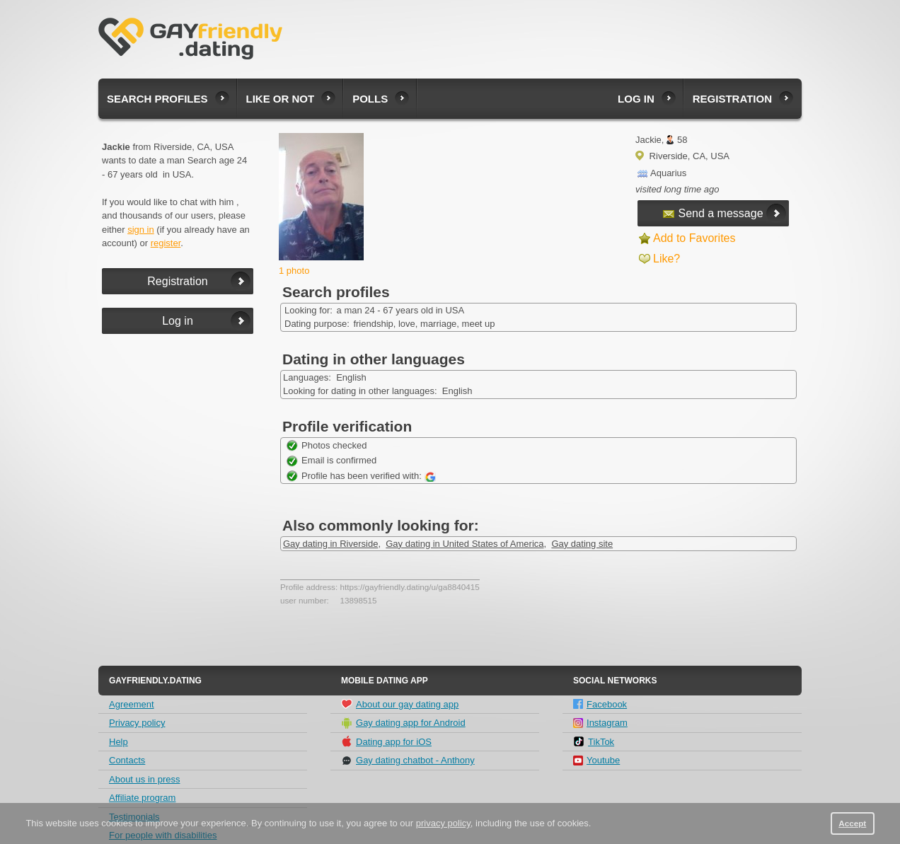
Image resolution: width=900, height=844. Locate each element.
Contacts (127, 760)
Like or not (280, 99)
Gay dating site (582, 543)
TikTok (593, 741)
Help (118, 741)
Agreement (131, 704)
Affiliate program (142, 797)
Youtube (596, 760)
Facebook (600, 704)
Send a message (713, 213)
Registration (732, 99)
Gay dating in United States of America (464, 543)
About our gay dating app (399, 704)
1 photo (294, 270)
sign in (140, 229)
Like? (666, 259)
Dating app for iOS (386, 741)
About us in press (144, 779)
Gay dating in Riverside (330, 543)
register (166, 243)
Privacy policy (137, 722)
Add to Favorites (694, 238)
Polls (370, 99)
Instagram (600, 722)
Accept (852, 823)
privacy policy (443, 823)
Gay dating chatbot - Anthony (408, 760)
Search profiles (157, 99)
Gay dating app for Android (403, 723)
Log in (636, 99)
